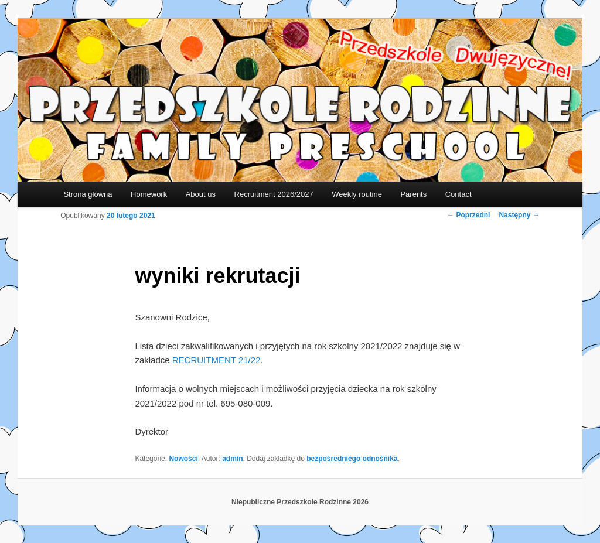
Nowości (183, 459)
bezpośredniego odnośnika (351, 459)
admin (232, 459)
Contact (458, 194)
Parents (413, 194)
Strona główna (87, 194)
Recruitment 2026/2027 (273, 194)
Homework (149, 194)
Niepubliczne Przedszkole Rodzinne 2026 (300, 502)
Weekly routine (357, 194)
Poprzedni (468, 215)
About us (201, 194)
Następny (519, 215)
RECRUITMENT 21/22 (216, 360)
